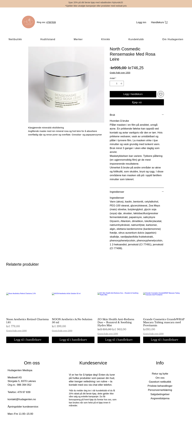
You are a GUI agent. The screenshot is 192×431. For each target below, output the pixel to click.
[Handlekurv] (159, 22)
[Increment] (121, 83)
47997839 (51, 22)
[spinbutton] (117, 83)
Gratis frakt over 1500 (120, 72)
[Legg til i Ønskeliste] (161, 94)
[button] (15, 39)
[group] (96, 308)
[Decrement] (112, 83)
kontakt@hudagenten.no (22, 399)
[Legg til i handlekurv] (27, 340)
